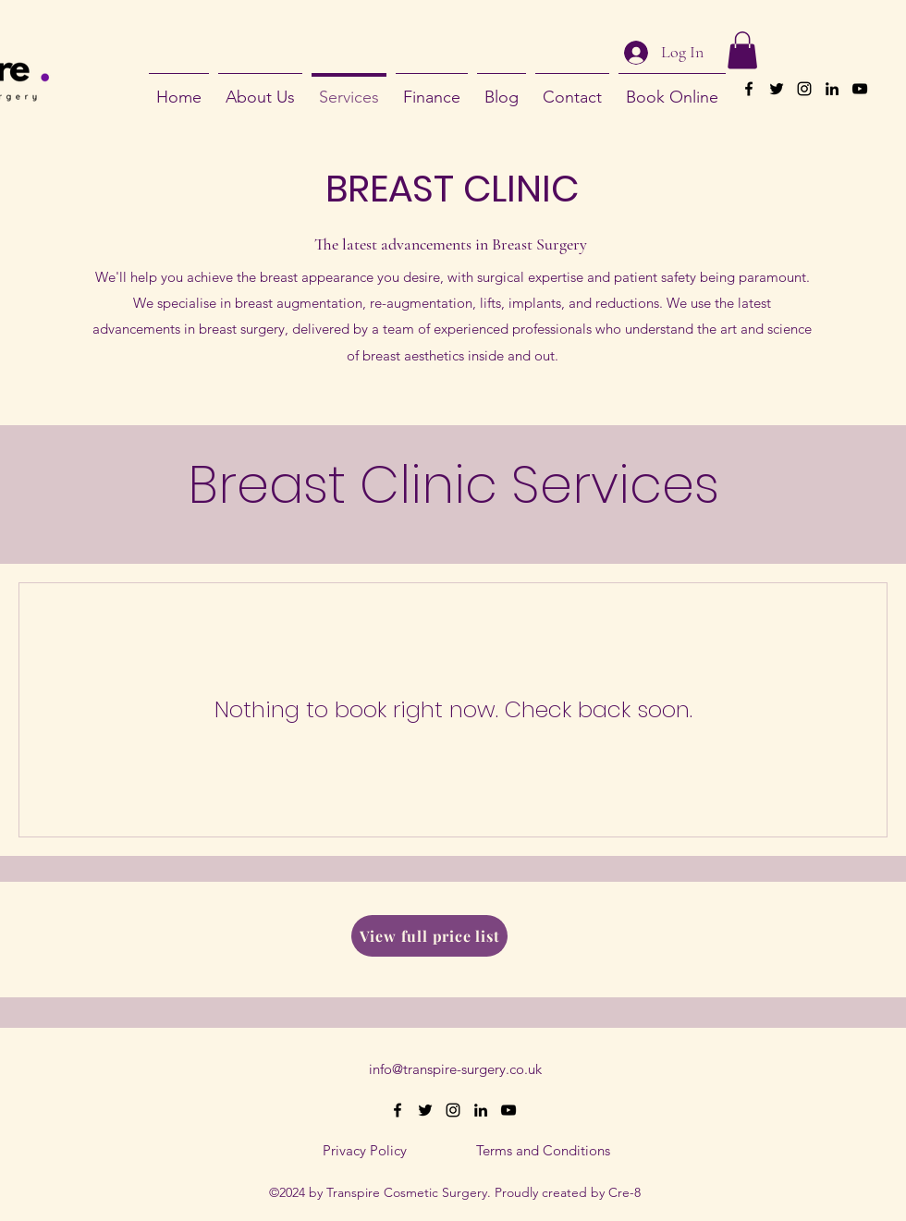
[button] (742, 50)
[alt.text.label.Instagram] (804, 88)
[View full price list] (429, 936)
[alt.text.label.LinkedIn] (832, 88)
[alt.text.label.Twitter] (776, 88)
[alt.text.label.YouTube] (860, 88)
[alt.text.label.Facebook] (749, 88)
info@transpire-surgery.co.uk (455, 1069)
